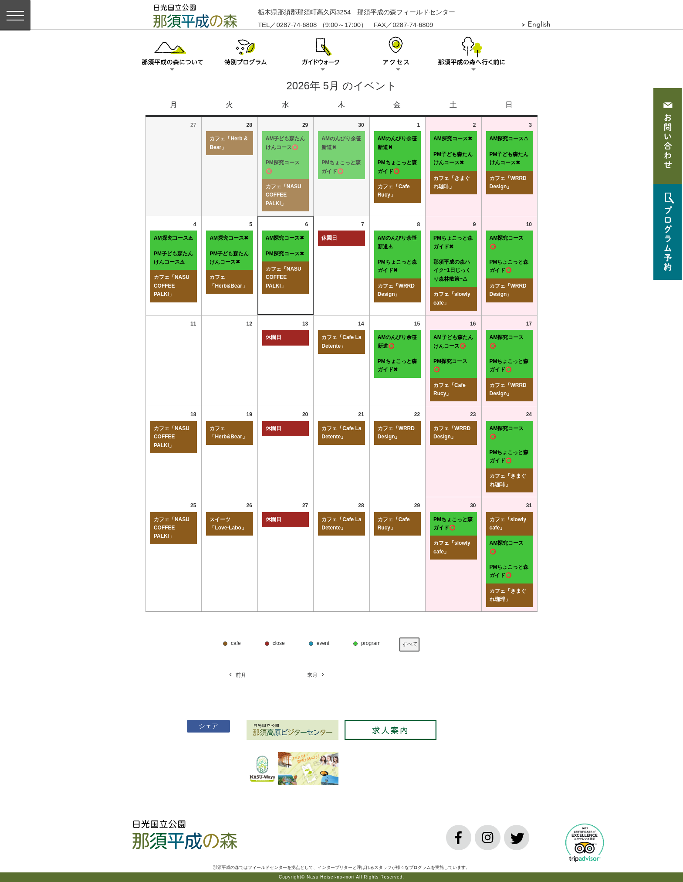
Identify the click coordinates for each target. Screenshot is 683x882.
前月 (237, 675)
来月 (316, 675)
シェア (203, 725)
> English (536, 24)
